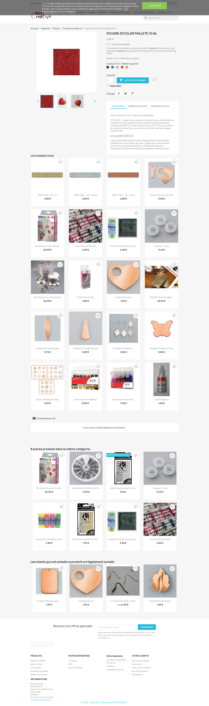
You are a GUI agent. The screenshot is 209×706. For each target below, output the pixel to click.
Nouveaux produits (39, 671)
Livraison (110, 666)
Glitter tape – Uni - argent (85, 195)
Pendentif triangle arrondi (86, 348)
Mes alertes (137, 674)
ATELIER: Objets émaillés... (161, 297)
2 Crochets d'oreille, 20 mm (123, 601)
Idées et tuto (36, 664)
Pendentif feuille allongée (47, 348)
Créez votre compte (141, 667)
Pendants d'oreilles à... (123, 348)
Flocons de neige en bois (47, 399)
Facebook (33, 644)
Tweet (125, 93)
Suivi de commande (140, 660)
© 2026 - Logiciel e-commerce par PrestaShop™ (104, 702)
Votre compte (140, 655)
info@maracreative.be (41, 700)
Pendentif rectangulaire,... (49, 601)
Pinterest (132, 93)
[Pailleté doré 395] (127, 68)
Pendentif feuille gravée (160, 601)
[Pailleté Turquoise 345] (113, 68)
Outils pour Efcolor (85, 297)
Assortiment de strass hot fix (86, 488)
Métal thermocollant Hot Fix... (86, 539)
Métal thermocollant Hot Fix (123, 488)
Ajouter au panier (133, 80)
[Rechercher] (160, 18)
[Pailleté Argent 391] (118, 68)
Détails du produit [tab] (138, 106)
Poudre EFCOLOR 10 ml (85, 246)
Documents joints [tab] (160, 106)
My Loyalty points (140, 671)
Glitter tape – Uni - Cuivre (123, 195)
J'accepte (154, 5)
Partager (118, 93)
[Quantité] (109, 80)
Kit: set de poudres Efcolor (47, 246)
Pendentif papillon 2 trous (161, 348)
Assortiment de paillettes (85, 399)
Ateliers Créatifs (38, 660)
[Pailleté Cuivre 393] (122, 68)
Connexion (137, 664)
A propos (73, 660)
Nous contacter (76, 667)
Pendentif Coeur (123, 297)
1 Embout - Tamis (161, 246)
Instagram (51, 644)
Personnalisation (67, 11)
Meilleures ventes (39, 674)
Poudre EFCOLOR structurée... (123, 246)
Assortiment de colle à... (123, 399)
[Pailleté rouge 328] (108, 68)
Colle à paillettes (161, 399)
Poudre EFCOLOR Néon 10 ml (49, 539)
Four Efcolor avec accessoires (47, 297)
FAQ (70, 664)
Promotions (36, 667)
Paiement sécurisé (115, 669)
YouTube (39, 644)
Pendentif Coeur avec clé (161, 195)
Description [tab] (118, 106)
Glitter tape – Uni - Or (47, 195)
